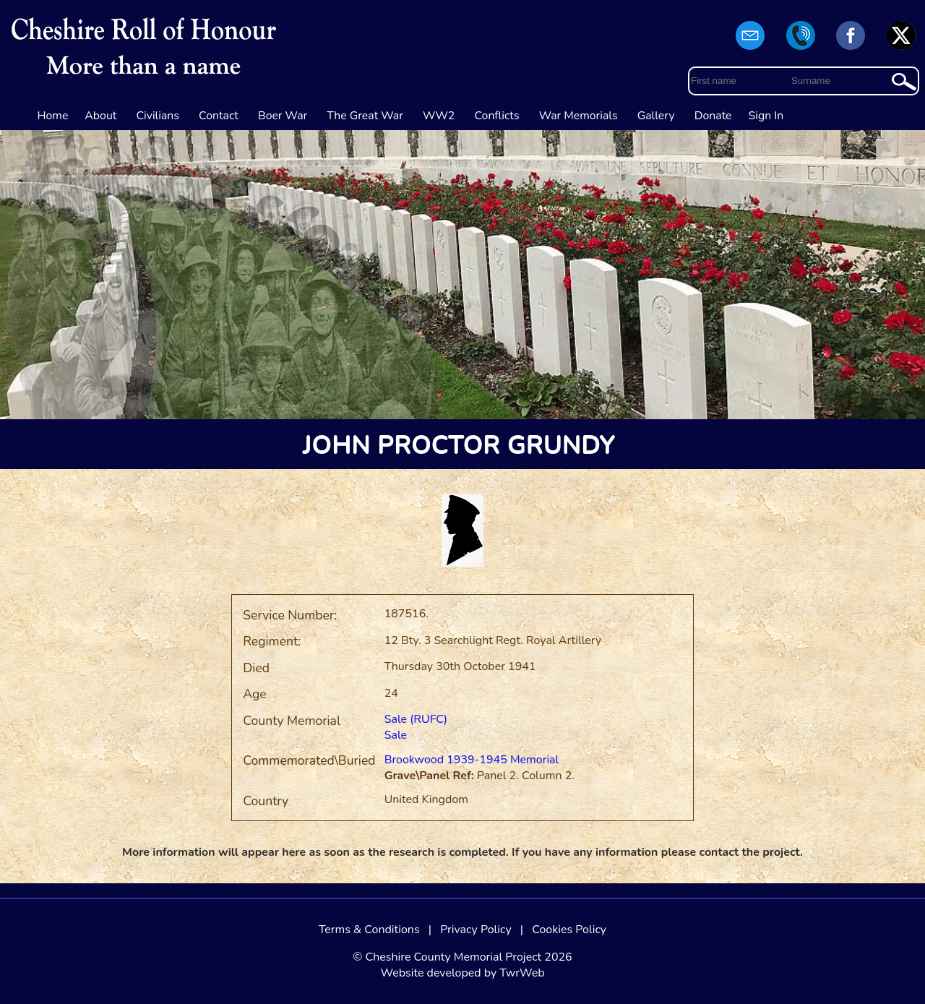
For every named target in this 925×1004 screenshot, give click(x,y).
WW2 (439, 116)
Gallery (656, 116)
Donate (713, 116)
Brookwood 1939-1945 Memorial (471, 760)
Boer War (282, 116)
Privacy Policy (476, 930)
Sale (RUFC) (415, 719)
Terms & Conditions (369, 930)
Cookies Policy (569, 930)
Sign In (766, 116)
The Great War (365, 116)
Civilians (157, 116)
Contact (218, 116)
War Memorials (578, 116)
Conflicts (496, 116)
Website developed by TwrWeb (462, 973)
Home (53, 116)
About (100, 116)
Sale (396, 735)
